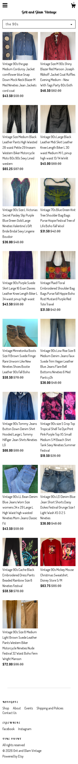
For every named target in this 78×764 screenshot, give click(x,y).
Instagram (24, 729)
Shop (6, 708)
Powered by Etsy (13, 756)
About (17, 708)
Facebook (8, 729)
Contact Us (9, 713)
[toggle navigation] (4, 5)
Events (29, 708)
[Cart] (73, 6)
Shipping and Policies (50, 708)
